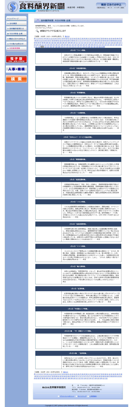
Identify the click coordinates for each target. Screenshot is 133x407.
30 (86, 38)
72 (80, 40)
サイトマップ (82, 396)
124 (112, 43)
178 (83, 47)
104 (58, 43)
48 (121, 38)
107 (66, 43)
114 (85, 43)
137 (59, 45)
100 (47, 43)
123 (109, 43)
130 (40, 45)
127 (120, 43)
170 (62, 47)
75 (86, 40)
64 (64, 40)
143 (75, 45)
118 (95, 43)
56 (49, 40)
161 (36, 47)
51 (39, 40)
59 (54, 40)
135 (53, 45)
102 (52, 43)
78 (91, 40)
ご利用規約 (93, 396)
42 (109, 38)
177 (81, 47)
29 (84, 38)
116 (90, 43)
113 (82, 43)
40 (106, 38)
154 (105, 45)
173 (70, 47)
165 (48, 47)
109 (71, 43)
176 (78, 47)
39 (104, 38)
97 (40, 43)
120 (101, 43)
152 (100, 45)
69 (74, 40)
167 (53, 47)
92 (119, 40)
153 (102, 45)
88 (111, 40)
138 (62, 45)
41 (107, 38)
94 (35, 43)
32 (90, 38)
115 (87, 43)
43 (111, 38)
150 (94, 45)
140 (67, 45)
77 (90, 40)
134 (51, 45)
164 (45, 47)
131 (42, 45)
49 (35, 40)
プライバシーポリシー (67, 396)
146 (83, 45)
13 (53, 38)
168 (56, 47)
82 (99, 40)
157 (113, 45)
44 (113, 38)
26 (78, 38)
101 (49, 43)
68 (72, 40)
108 (69, 43)
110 (74, 43)
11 (49, 38)
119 (98, 43)
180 (89, 47)
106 (63, 43)
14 (55, 38)
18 (63, 38)
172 (67, 47)
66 (68, 40)
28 (82, 38)
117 (93, 43)
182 (94, 47)
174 (72, 47)
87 (109, 40)
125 (114, 43)
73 (82, 40)
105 (60, 43)
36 (98, 38)
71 (78, 40)
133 (48, 45)
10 (47, 38)
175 (75, 47)
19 (65, 38)
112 (79, 43)
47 (119, 38)
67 (70, 40)
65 (66, 40)
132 (45, 45)
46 (117, 38)
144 (78, 45)
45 (115, 38)
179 (86, 47)
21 (68, 38)
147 (86, 45)
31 (88, 38)
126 (117, 43)
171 (64, 47)
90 (115, 40)
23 (72, 38)
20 (67, 38)
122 (106, 43)
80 (95, 40)
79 (93, 40)
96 (38, 43)
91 (117, 40)
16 (59, 38)
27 (80, 38)
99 (44, 43)
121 (103, 43)
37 (100, 38)
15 (57, 38)
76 (88, 40)
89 (113, 40)
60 (56, 40)
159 (119, 45)
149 (92, 45)
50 (37, 40)
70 (76, 40)
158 (116, 45)
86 (107, 40)
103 (55, 43)
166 (51, 47)
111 (77, 43)
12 (51, 38)
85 (105, 40)
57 (51, 40)
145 (81, 45)
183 (97, 47)
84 (103, 40)
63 (62, 40)
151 (97, 45)
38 (102, 38)
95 (37, 43)
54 (45, 40)
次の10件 (102, 47)
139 (64, 45)
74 (84, 40)
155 (108, 45)
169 (59, 47)
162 (39, 47)
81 (97, 40)
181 (92, 47)
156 (111, 45)
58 (53, 40)
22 (70, 38)
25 (76, 38)
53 (43, 40)
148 (89, 45)
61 (58, 40)
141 (70, 45)
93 (121, 40)
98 (42, 43)
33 (92, 38)
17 (61, 38)
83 (101, 40)
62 (60, 40)
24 (74, 38)
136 (56, 45)
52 (41, 40)
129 (37, 45)
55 (47, 40)
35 (96, 38)
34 (94, 38)
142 (72, 45)
